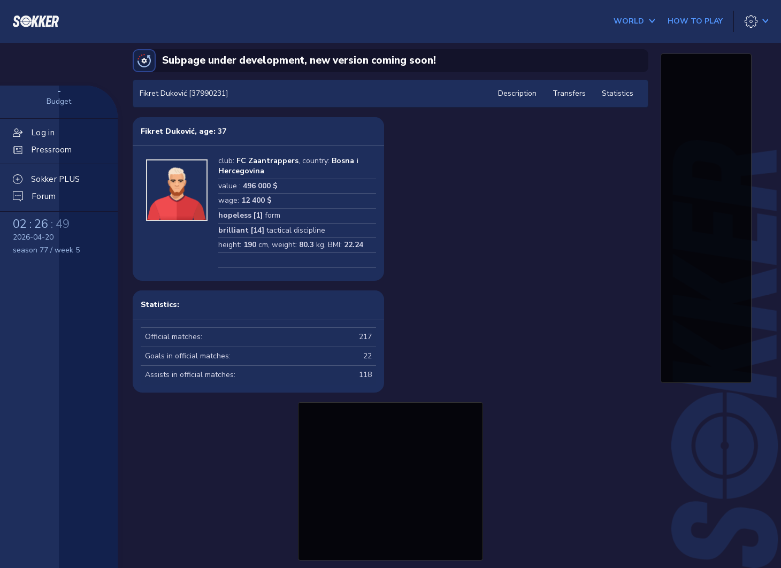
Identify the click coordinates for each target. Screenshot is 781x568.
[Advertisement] (390, 480)
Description (517, 93)
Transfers (569, 93)
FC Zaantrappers (267, 161)
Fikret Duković (168, 131)
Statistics (617, 93)
